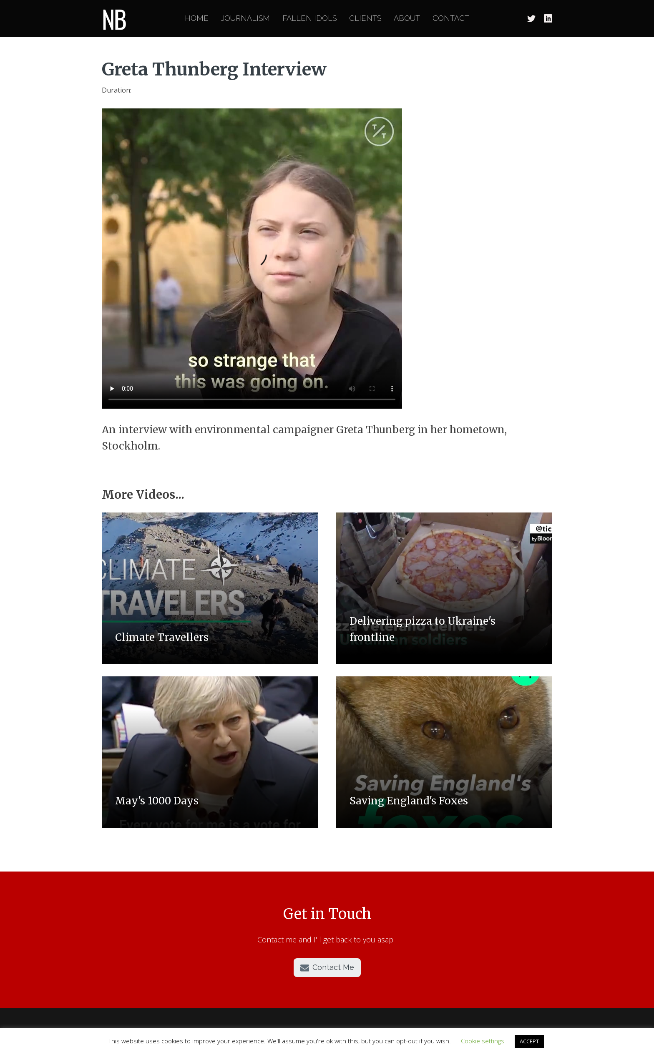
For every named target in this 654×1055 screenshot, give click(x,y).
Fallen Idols (309, 19)
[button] (327, 967)
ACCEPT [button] (529, 1041)
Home (197, 19)
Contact (451, 19)
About (407, 19)
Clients (365, 19)
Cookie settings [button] (482, 1041)
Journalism (245, 19)
